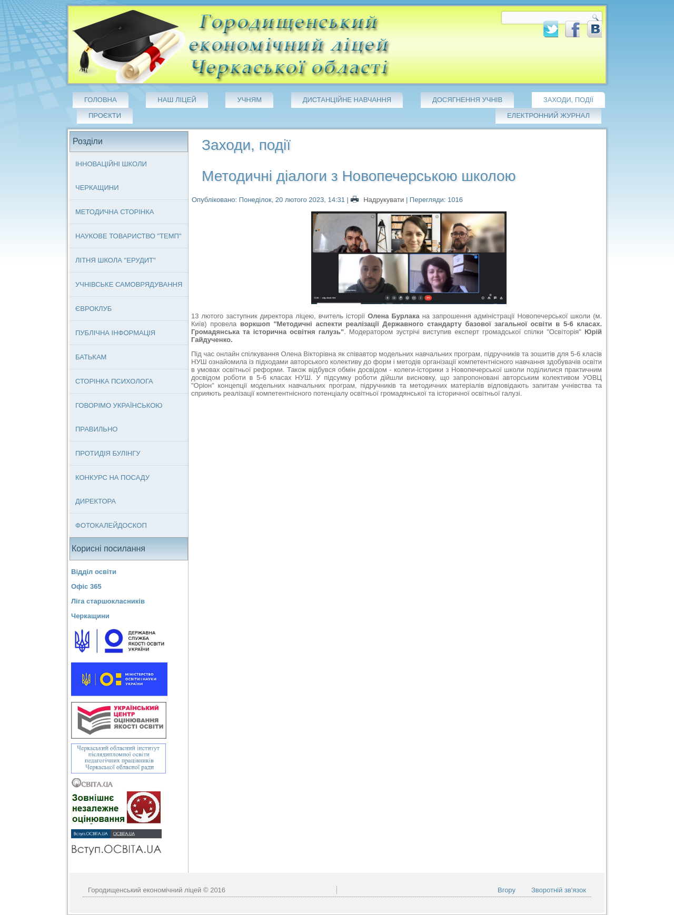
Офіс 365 (86, 586)
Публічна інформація (115, 333)
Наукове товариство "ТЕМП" (128, 236)
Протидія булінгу (107, 453)
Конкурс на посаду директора (112, 489)
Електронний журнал (548, 115)
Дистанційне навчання (347, 100)
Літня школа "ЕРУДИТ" (115, 260)
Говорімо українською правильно (119, 417)
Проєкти (104, 115)
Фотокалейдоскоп (111, 525)
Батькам (90, 357)
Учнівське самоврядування (128, 284)
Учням (249, 100)
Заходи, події (568, 100)
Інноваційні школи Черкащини (111, 176)
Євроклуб (93, 309)
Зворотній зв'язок (558, 890)
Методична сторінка (114, 212)
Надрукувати (378, 200)
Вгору (507, 890)
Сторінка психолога (114, 381)
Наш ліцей (176, 100)
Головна (100, 100)
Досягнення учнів (467, 100)
